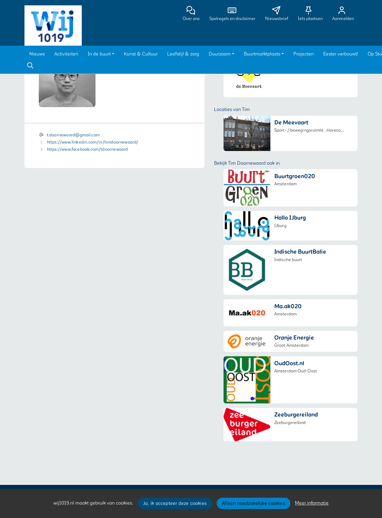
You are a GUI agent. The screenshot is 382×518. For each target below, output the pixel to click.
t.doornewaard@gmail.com (73, 135)
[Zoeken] (30, 65)
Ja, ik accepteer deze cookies (175, 503)
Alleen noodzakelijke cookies (253, 503)
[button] (37, 54)
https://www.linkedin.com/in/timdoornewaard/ (92, 142)
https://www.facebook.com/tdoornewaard (87, 149)
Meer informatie (312, 503)
